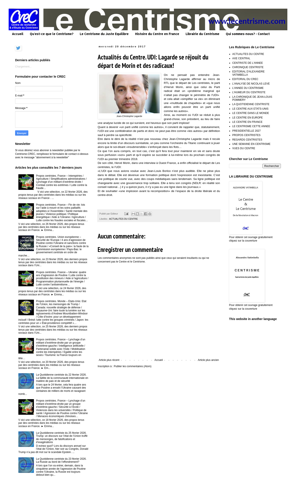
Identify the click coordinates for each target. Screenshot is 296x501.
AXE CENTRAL (241, 58)
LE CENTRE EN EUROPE (247, 117)
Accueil (17, 34)
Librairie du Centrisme (202, 34)
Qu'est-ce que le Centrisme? (51, 34)
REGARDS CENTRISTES (247, 139)
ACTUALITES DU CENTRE (123, 219)
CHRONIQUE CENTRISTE (248, 67)
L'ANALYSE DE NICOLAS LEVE (251, 83)
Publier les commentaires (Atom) (132, 366)
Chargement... (23, 66)
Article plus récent (109, 360)
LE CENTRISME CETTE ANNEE (251, 126)
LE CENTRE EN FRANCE (247, 121)
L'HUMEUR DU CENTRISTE (249, 92)
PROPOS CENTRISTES (246, 135)
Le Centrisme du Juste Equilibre (104, 34)
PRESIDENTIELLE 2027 (246, 130)
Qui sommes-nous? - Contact (248, 34)
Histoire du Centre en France (157, 34)
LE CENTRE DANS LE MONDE (250, 113)
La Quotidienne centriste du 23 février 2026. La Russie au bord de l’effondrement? (61, 460)
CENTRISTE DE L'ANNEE (247, 62)
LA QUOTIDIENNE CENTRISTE (250, 104)
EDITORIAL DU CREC (245, 79)
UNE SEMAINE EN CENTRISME (251, 144)
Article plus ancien (208, 360)
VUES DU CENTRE (243, 148)
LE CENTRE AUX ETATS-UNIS (250, 108)
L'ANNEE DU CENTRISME (248, 88)
